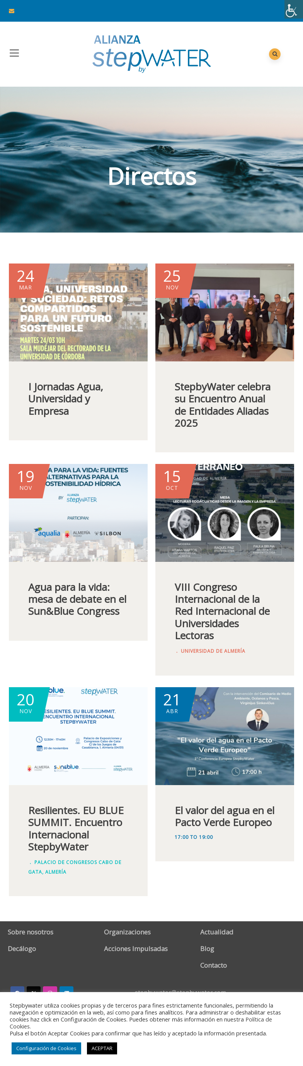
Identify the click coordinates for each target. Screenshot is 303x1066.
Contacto (213, 965)
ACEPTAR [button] (102, 1048)
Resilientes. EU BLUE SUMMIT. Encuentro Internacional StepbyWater (76, 828)
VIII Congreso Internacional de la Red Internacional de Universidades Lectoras (222, 611)
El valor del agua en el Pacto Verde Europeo (224, 816)
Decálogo (22, 948)
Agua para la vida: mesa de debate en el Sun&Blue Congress (77, 599)
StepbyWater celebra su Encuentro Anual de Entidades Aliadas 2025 (223, 405)
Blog (207, 948)
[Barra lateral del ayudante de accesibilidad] (293, 9)
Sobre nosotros (30, 931)
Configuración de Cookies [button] (46, 1048)
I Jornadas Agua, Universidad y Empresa (65, 399)
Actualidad (216, 931)
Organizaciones (127, 931)
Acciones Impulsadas (136, 948)
